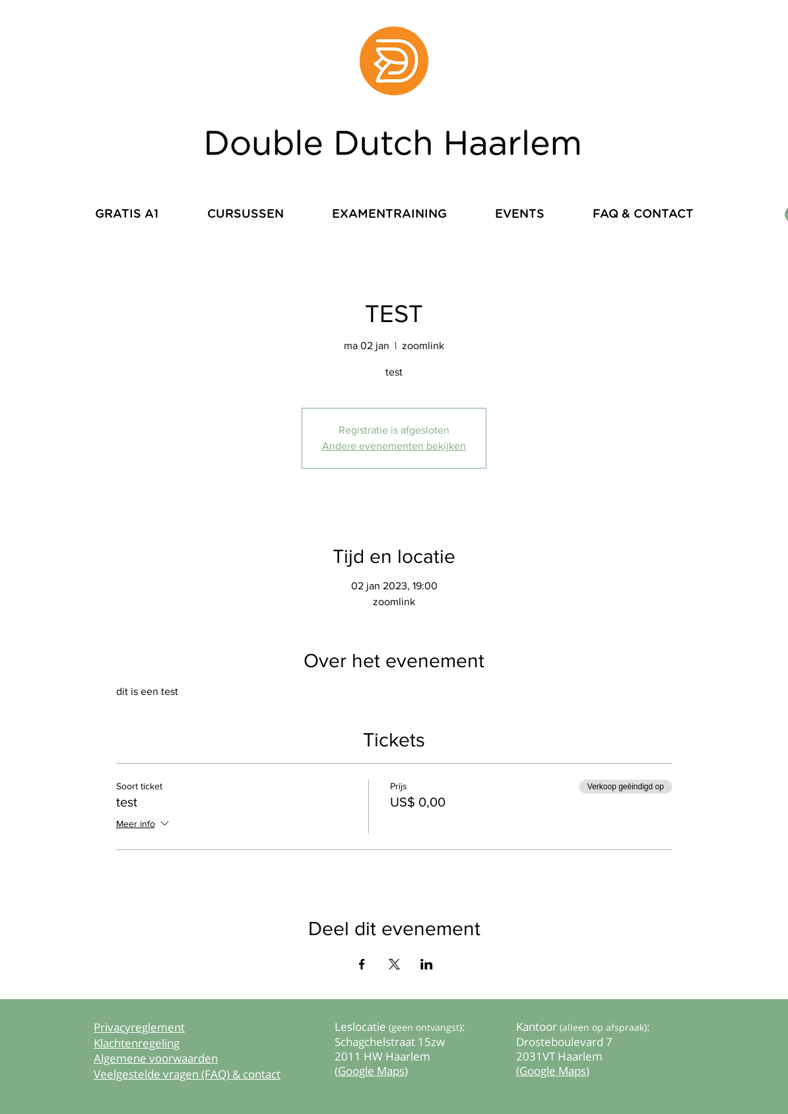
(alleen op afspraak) (603, 1027)
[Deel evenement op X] (394, 964)
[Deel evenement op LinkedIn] (426, 964)
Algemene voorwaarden (156, 1058)
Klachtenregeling (137, 1043)
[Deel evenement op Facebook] (362, 964)
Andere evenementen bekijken (394, 445)
